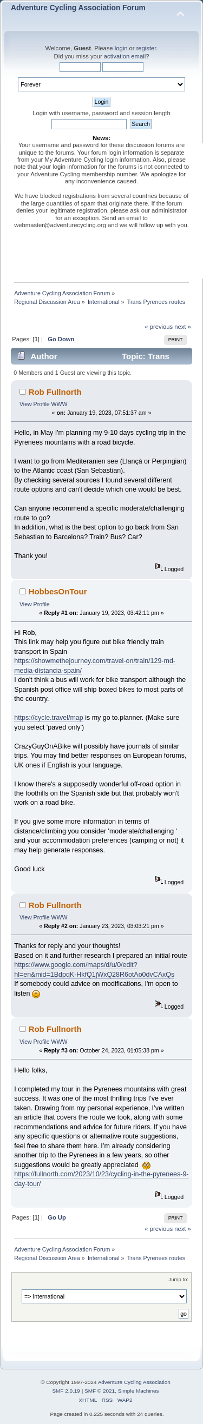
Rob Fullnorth (55, 391)
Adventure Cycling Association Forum (78, 8)
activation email (125, 56)
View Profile (34, 404)
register (146, 48)
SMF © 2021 (99, 1391)
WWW (59, 404)
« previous (159, 326)
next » (182, 326)
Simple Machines (138, 1391)
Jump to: (178, 1279)
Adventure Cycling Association (134, 1382)
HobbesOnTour (58, 591)
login (121, 48)
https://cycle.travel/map (48, 717)
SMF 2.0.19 (66, 1391)
